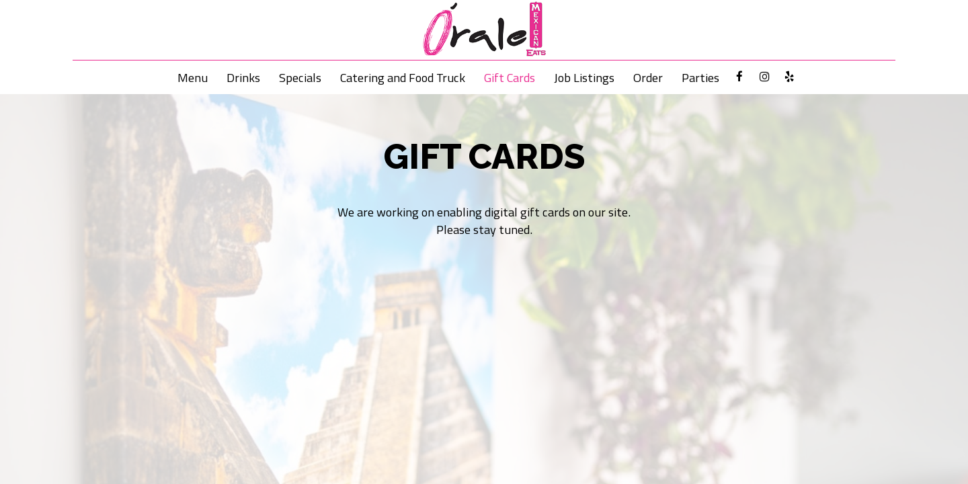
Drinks (243, 77)
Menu (192, 77)
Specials (300, 77)
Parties (700, 77)
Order (648, 77)
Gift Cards (509, 77)
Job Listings (584, 77)
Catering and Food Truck (402, 77)
